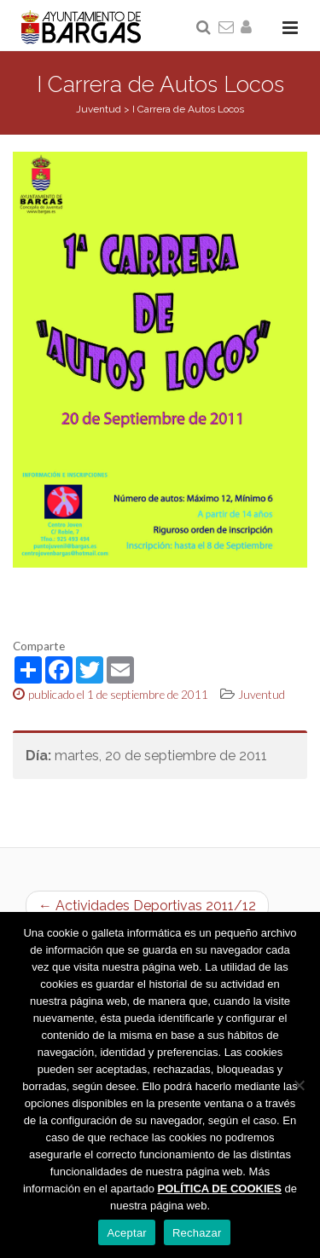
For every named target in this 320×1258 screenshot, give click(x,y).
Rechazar (197, 1232)
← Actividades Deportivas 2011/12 (147, 905)
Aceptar (127, 1232)
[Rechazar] (298, 1085)
